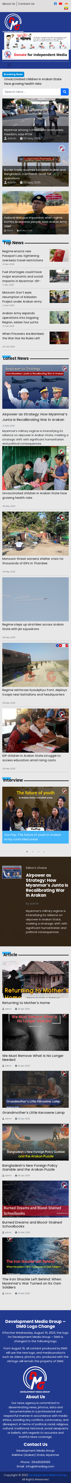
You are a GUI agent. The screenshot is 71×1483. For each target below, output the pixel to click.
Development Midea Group (48, 1475)
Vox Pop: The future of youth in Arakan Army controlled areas (32, 837)
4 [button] (44, 852)
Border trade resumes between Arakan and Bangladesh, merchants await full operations (35, 174)
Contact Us (26, 4)
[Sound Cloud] (66, 4)
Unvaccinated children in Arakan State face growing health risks (33, 81)
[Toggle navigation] (9, 65)
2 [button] (33, 852)
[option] (35, 815)
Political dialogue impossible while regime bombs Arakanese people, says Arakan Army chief (35, 222)
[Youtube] (60, 4)
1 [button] (27, 852)
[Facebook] (55, 4)
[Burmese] (66, 8)
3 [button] (38, 852)
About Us (8, 4)
